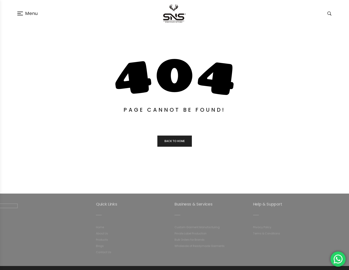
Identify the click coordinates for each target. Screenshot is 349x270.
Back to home (174, 141)
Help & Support (267, 205)
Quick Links (106, 205)
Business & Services (193, 205)
